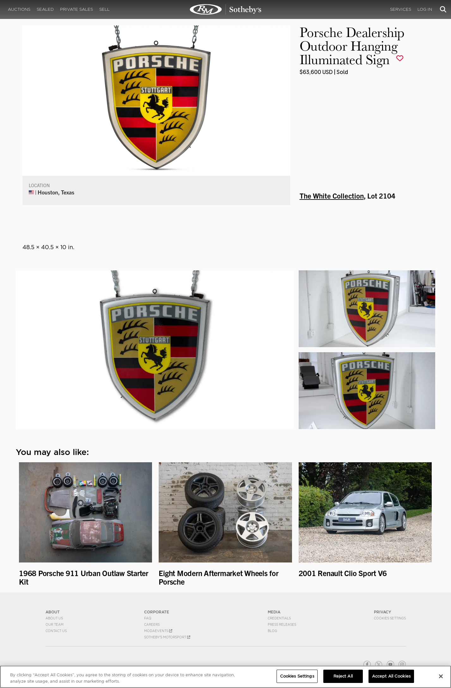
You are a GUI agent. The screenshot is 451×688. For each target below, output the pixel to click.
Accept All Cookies (391, 676)
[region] (225, 677)
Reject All (343, 676)
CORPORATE (156, 612)
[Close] (441, 676)
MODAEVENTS (158, 631)
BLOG (272, 631)
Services (400, 9)
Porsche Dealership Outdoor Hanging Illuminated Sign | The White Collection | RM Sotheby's (226, 9)
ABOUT (53, 612)
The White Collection (332, 195)
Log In (424, 9)
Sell (104, 9)
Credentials (279, 618)
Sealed (45, 9)
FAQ (147, 618)
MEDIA (274, 612)
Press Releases (282, 624)
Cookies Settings (390, 618)
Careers (152, 624)
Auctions (19, 9)
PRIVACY (382, 612)
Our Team (55, 624)
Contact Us (56, 631)
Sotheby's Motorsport (167, 637)
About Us (54, 618)
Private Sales (76, 9)
